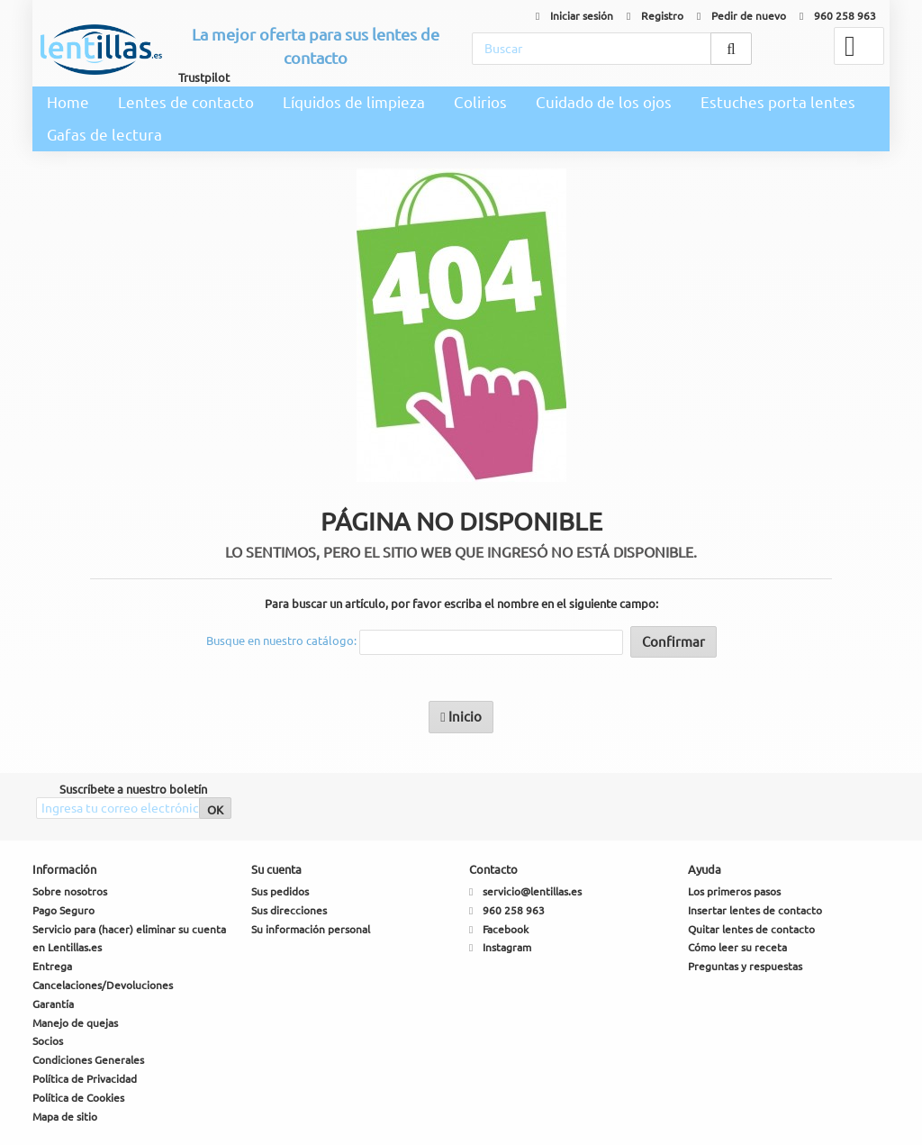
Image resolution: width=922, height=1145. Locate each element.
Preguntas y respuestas (745, 966)
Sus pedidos (280, 891)
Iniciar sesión (574, 16)
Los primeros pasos (734, 891)
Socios (47, 1041)
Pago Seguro (63, 910)
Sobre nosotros (69, 891)
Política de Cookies (78, 1098)
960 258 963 (838, 16)
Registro (655, 16)
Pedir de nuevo (741, 16)
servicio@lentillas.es (532, 891)
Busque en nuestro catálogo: (281, 640)
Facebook (506, 929)
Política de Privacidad (84, 1079)
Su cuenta (276, 869)
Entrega (52, 966)
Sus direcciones (289, 910)
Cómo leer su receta (737, 947)
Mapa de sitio (64, 1116)
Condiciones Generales (88, 1060)
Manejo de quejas (75, 1023)
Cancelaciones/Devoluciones (102, 985)
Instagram (507, 947)
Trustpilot (204, 77)
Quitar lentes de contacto (751, 929)
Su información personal (310, 929)
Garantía (53, 1004)
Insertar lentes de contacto (755, 910)
